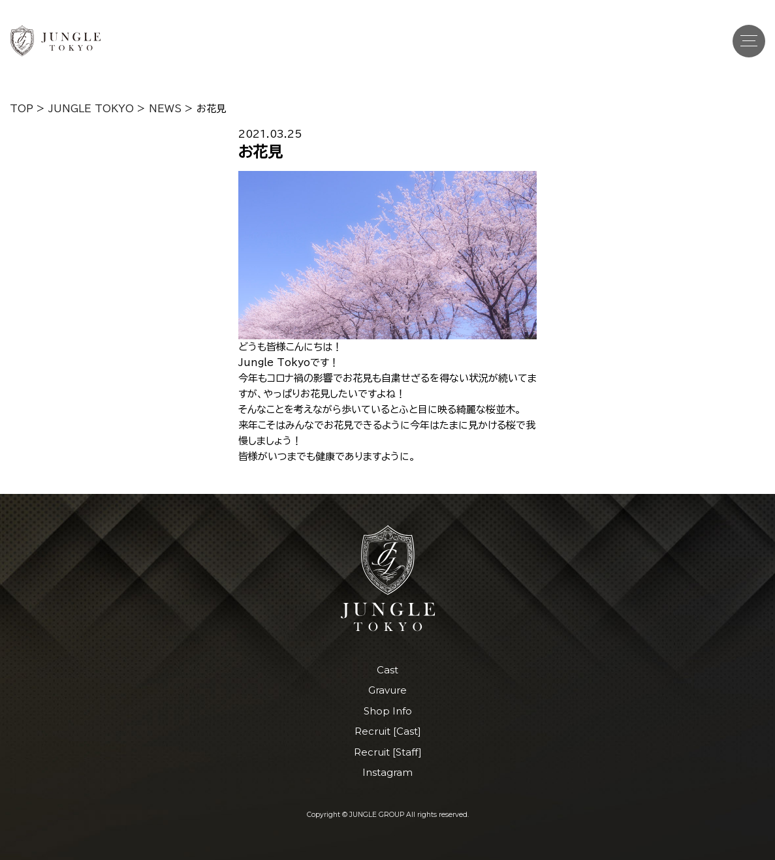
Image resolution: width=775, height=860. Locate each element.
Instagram (387, 772)
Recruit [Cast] (388, 731)
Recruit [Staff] (388, 752)
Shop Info (388, 711)
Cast (387, 670)
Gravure (387, 690)
